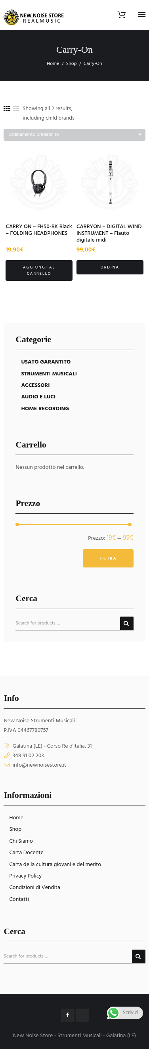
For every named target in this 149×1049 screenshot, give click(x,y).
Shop (71, 63)
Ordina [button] (110, 267)
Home (53, 63)
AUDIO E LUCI (38, 397)
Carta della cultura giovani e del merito (55, 864)
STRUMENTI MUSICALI (49, 374)
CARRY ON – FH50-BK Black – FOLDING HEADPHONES (39, 230)
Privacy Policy (25, 876)
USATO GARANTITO (46, 362)
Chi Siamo (20, 841)
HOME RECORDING (45, 408)
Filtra (108, 558)
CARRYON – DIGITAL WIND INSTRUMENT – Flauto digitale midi (109, 233)
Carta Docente (26, 852)
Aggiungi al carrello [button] (39, 270)
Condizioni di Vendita (34, 887)
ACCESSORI (35, 385)
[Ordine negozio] (74, 135)
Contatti (19, 899)
